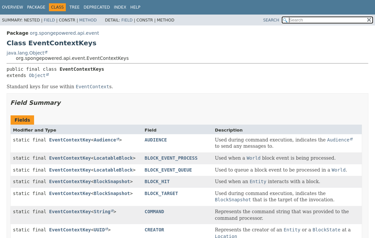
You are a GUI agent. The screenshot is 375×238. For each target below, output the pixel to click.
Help (135, 7)
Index (120, 7)
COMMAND (154, 211)
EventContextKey (70, 139)
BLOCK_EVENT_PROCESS (171, 158)
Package (36, 7)
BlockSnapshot (112, 181)
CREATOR (154, 229)
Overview (12, 7)
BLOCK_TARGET (161, 193)
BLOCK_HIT (157, 181)
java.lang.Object (25, 53)
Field (49, 20)
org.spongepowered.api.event (64, 33)
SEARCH (271, 20)
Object (37, 75)
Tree (74, 7)
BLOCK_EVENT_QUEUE (168, 170)
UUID (99, 229)
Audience (105, 139)
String (102, 211)
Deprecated (97, 7)
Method (88, 20)
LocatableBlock (113, 158)
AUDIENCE (156, 139)
